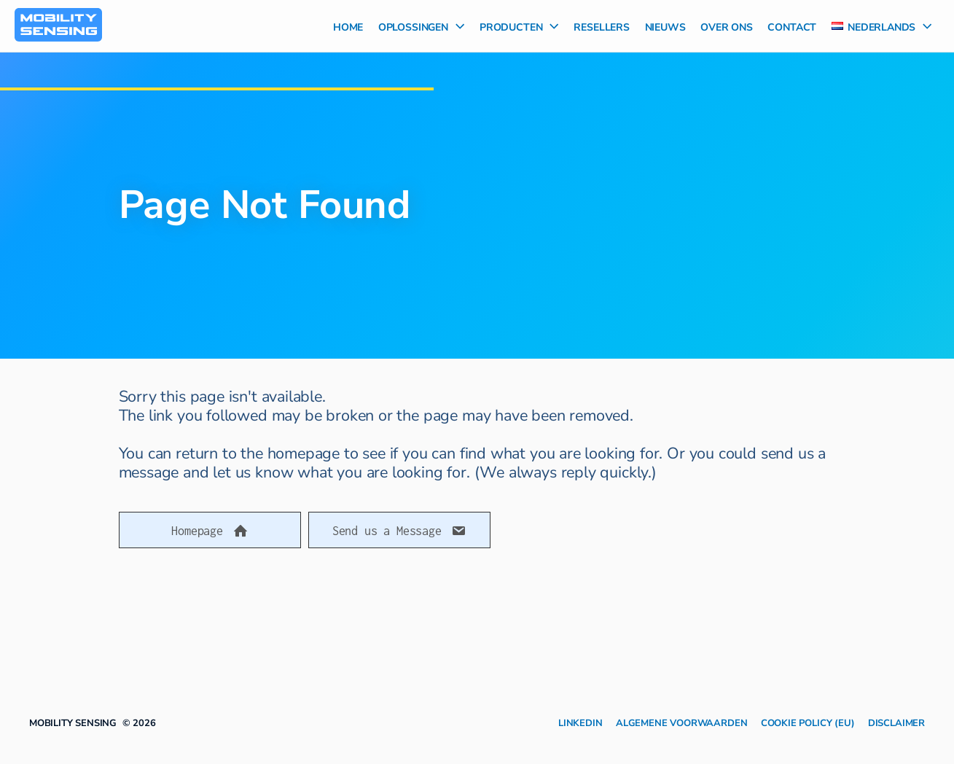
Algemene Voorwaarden (681, 721)
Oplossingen (421, 25)
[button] (210, 530)
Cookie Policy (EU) (808, 721)
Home (348, 25)
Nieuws (665, 25)
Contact (791, 25)
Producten (519, 25)
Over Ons (726, 25)
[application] (456, 25)
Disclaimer (896, 721)
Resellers (601, 25)
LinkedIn (580, 721)
